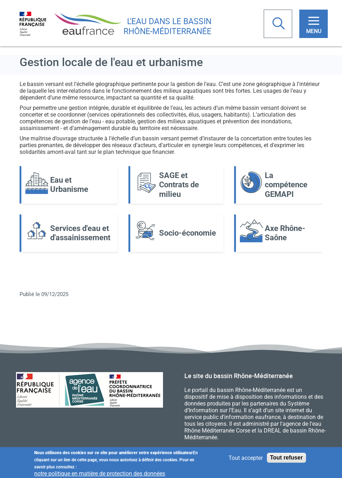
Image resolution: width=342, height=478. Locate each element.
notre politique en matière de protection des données (99, 474)
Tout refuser (286, 459)
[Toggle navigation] (313, 24)
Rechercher (279, 24)
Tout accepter (245, 459)
